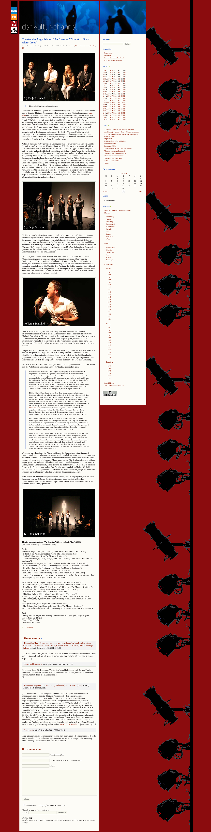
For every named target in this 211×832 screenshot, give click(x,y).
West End (109, 236)
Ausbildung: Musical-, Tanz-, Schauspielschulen (121, 132)
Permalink (29, 627)
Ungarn (108, 234)
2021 (104, 81)
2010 (104, 105)
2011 (104, 102)
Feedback (107, 55)
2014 (104, 96)
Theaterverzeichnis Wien (113, 158)
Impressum (108, 53)
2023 (104, 77)
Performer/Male (110, 146)
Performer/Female (110, 144)
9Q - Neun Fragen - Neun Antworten (117, 210)
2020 (104, 83)
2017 (104, 90)
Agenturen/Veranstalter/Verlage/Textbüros (119, 129)
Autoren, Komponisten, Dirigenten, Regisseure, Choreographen (121, 135)
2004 (104, 117)
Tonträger (109, 260)
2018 (104, 87)
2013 (104, 98)
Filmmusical (110, 226)
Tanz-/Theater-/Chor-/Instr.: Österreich (118, 148)
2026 (104, 70)
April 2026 (123, 174)
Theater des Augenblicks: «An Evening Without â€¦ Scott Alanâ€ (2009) (53, 685)
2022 (104, 79)
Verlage (107, 163)
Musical (71, 46)
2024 (104, 75)
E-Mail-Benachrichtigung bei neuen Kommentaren (46, 805)
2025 (104, 72)
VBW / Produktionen (112, 161)
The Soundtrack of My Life (114, 385)
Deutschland (110, 224)
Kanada (108, 229)
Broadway (109, 222)
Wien (77, 46)
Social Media (109, 383)
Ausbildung (110, 217)
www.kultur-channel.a (68, 724)
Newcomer (110, 252)
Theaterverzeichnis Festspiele (114, 151)
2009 (24, 48)
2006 (104, 113)
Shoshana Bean (34, 408)
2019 (104, 85)
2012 (104, 100)
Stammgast (28, 730)
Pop (107, 255)
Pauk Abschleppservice (33, 664)
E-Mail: (39, 813)
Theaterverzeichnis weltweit (114, 156)
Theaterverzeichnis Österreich (115, 153)
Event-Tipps (110, 247)
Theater (92, 46)
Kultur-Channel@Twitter (113, 60)
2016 (104, 92)
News (106, 244)
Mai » (141, 191)
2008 (104, 109)
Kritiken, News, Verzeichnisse (115, 141)
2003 (104, 119)
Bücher (108, 268)
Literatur (109, 250)
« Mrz (105, 191)
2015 (104, 94)
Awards (108, 219)
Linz (107, 231)
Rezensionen (84, 46)
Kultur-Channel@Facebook (114, 58)
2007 (104, 111)
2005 (104, 115)
